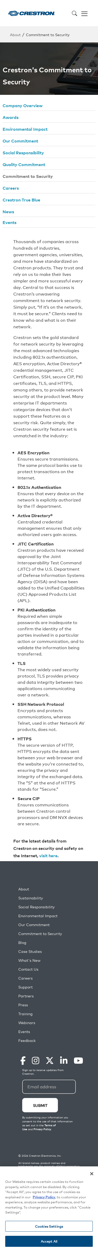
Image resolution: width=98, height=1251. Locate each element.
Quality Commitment (24, 164)
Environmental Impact (25, 129)
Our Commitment (20, 141)
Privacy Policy (44, 1197)
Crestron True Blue (21, 200)
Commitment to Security (28, 176)
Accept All (49, 1241)
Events (9, 222)
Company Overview (23, 105)
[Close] (91, 1174)
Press (23, 1005)
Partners (26, 996)
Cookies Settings (49, 1226)
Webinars (26, 1022)
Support (25, 987)
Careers (11, 188)
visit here (48, 855)
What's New (29, 960)
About (15, 34)
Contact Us (28, 969)
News (8, 211)
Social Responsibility (23, 152)
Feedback (27, 1040)
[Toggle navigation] (84, 13)
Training (25, 1014)
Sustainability (30, 898)
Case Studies (30, 951)
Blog (22, 942)
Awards (11, 117)
